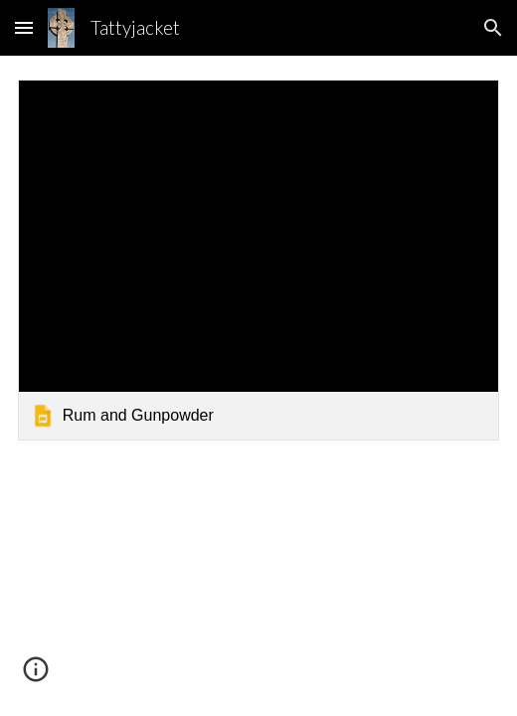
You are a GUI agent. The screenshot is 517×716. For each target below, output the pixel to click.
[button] (24, 27)
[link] (259, 260)
